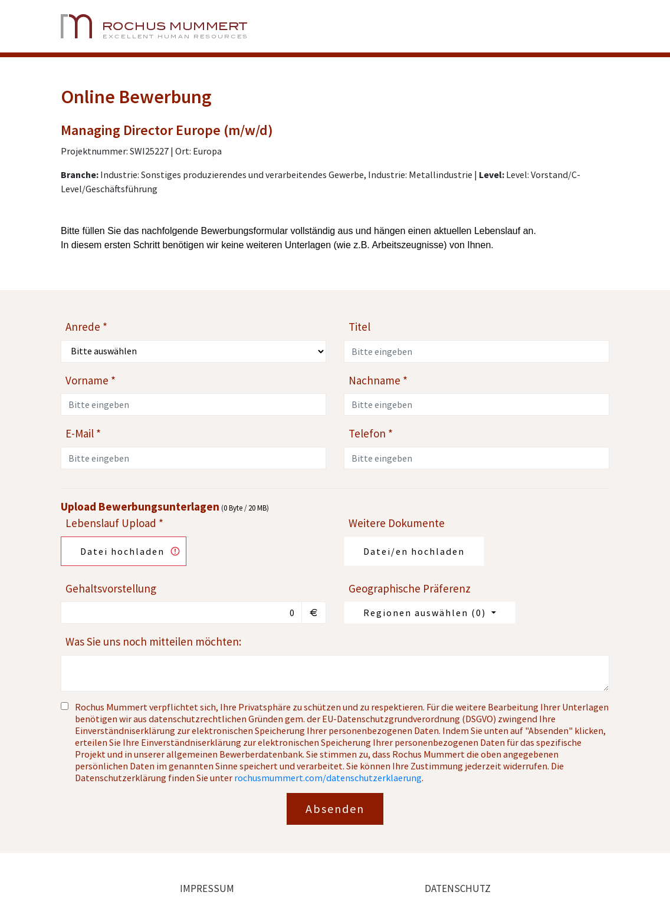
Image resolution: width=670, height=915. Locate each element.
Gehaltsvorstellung (110, 588)
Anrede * (86, 327)
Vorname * (90, 380)
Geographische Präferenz (410, 588)
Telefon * (371, 433)
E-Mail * (83, 433)
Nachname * (378, 380)
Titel (359, 327)
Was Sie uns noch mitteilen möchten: (153, 641)
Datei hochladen (122, 551)
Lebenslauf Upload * (114, 523)
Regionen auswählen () (426, 612)
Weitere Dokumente (397, 523)
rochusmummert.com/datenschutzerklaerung (328, 778)
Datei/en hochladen (414, 551)
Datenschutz (458, 888)
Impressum (207, 888)
